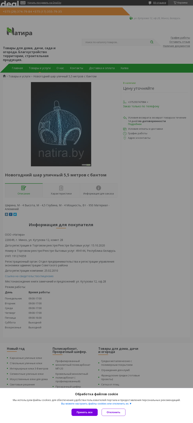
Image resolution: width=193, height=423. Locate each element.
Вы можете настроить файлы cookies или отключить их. (95, 403)
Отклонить (113, 412)
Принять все (85, 412)
